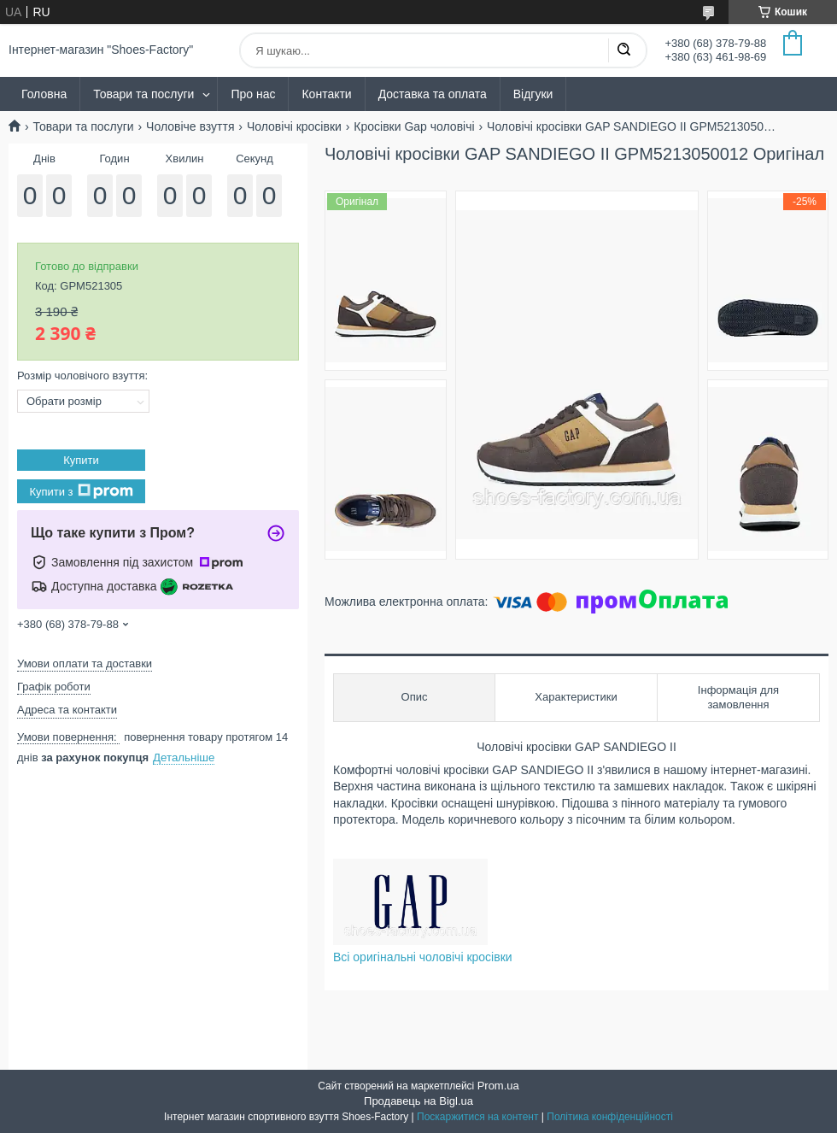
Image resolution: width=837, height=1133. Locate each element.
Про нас (253, 94)
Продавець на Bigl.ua (418, 1101)
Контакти (326, 94)
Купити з (80, 491)
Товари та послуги (143, 94)
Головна (44, 94)
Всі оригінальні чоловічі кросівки (422, 957)
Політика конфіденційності (610, 1117)
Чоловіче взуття (190, 126)
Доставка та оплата (432, 94)
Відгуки (533, 94)
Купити (81, 460)
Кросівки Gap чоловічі (414, 126)
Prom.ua (498, 1085)
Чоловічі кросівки (294, 126)
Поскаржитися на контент (477, 1117)
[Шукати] (623, 50)
